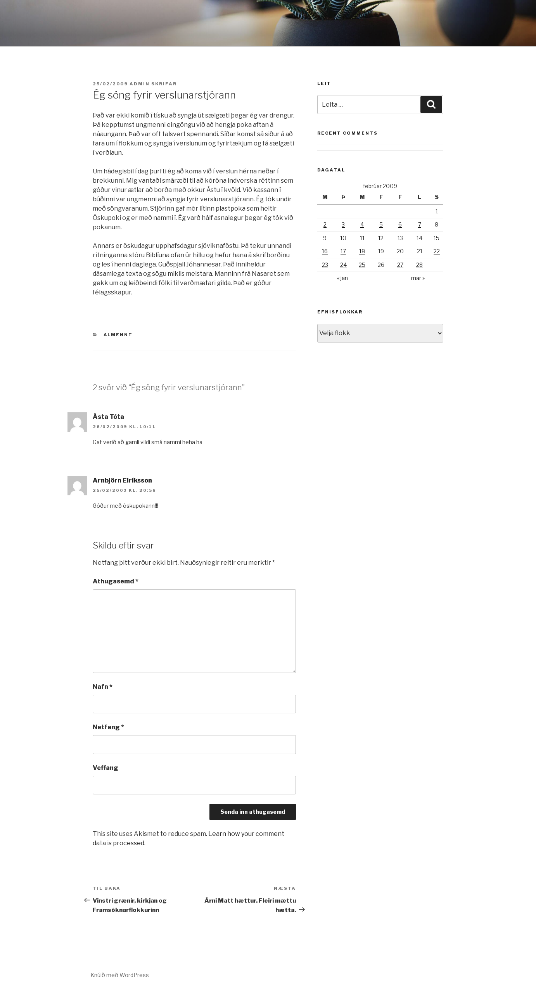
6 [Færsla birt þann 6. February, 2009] (400, 224)
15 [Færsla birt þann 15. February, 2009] (436, 238)
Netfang (108, 727)
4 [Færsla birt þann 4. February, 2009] (362, 224)
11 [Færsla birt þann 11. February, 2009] (362, 238)
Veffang (105, 768)
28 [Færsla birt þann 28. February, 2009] (419, 264)
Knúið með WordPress (119, 975)
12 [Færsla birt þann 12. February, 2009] (381, 238)
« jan (342, 278)
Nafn (102, 686)
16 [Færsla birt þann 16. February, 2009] (325, 251)
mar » (418, 278)
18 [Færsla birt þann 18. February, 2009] (362, 251)
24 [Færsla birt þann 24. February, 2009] (343, 264)
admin (140, 83)
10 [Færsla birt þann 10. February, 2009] (343, 238)
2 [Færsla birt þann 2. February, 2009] (325, 224)
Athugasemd (115, 581)
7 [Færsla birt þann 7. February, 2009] (419, 224)
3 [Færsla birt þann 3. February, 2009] (343, 224)
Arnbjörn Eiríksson (122, 480)
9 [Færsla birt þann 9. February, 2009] (325, 238)
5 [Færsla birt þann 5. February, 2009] (381, 224)
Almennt (118, 334)
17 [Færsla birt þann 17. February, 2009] (343, 251)
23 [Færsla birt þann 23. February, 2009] (325, 264)
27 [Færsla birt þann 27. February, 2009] (400, 264)
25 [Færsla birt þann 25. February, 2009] (362, 264)
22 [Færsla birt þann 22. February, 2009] (437, 251)
